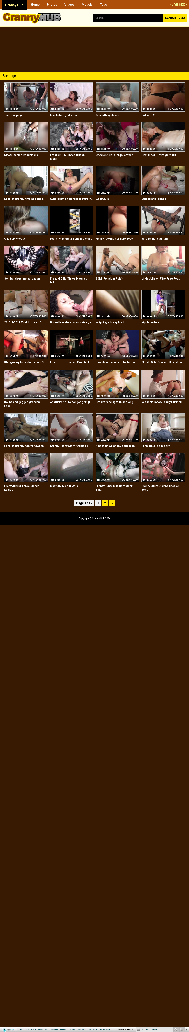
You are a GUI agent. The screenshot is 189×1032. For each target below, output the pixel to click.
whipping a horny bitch (110, 322)
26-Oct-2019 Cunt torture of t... (24, 322)
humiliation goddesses (64, 115)
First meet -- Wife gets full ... (160, 155)
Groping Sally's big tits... (156, 446)
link (186, 978)
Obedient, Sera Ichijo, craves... (115, 155)
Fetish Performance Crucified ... (71, 362)
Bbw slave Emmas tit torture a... (116, 362)
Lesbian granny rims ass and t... (24, 198)
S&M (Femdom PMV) (109, 278)
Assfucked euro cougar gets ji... (71, 402)
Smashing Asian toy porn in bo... (116, 446)
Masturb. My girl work (64, 486)
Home (35, 4)
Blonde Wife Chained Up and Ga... (162, 362)
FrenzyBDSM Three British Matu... (67, 157)
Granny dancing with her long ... (116, 402)
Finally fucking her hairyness (114, 238)
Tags (103, 4)
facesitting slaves (107, 115)
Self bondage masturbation (22, 278)
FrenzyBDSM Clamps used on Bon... (160, 488)
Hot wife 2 (148, 115)
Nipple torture (150, 322)
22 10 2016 (102, 198)
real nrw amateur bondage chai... (71, 238)
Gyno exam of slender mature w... (71, 198)
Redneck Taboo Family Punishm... (163, 402)
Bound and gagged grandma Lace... (22, 404)
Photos (52, 4)
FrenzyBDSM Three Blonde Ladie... (21, 488)
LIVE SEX (178, 4)
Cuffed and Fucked (153, 198)
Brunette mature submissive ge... (71, 322)
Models (87, 4)
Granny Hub (14, 5)
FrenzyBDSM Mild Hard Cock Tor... (114, 488)
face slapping (13, 115)
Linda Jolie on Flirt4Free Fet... (160, 278)
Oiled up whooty (14, 238)
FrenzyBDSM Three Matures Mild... (68, 280)
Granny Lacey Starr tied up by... (70, 446)
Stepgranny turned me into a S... (25, 362)
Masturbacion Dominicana (21, 155)
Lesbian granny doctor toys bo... (25, 446)
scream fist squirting (155, 238)
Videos (69, 4)
